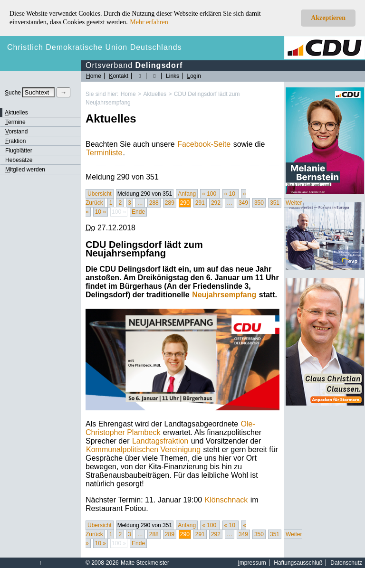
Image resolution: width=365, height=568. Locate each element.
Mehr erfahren (149, 22)
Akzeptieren (328, 17)
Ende (138, 211)
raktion (15, 141)
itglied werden (25, 169)
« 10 (230, 193)
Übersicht (99, 193)
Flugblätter (18, 150)
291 (200, 202)
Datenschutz (346, 562)
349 (243, 202)
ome (93, 76)
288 (154, 202)
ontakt (118, 76)
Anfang (187, 193)
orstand (16, 131)
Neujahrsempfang (224, 295)
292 (216, 202)
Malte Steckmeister (145, 562)
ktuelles (16, 112)
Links (172, 76)
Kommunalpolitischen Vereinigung (143, 449)
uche (13, 92)
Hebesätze (18, 160)
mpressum (252, 562)
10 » (100, 211)
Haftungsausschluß (298, 562)
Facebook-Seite (204, 144)
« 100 (210, 193)
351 (274, 202)
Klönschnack (226, 500)
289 (169, 202)
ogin (194, 76)
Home (128, 94)
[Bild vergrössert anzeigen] (182, 359)
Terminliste (104, 153)
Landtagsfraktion (160, 441)
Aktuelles (154, 94)
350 (259, 202)
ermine (15, 122)
